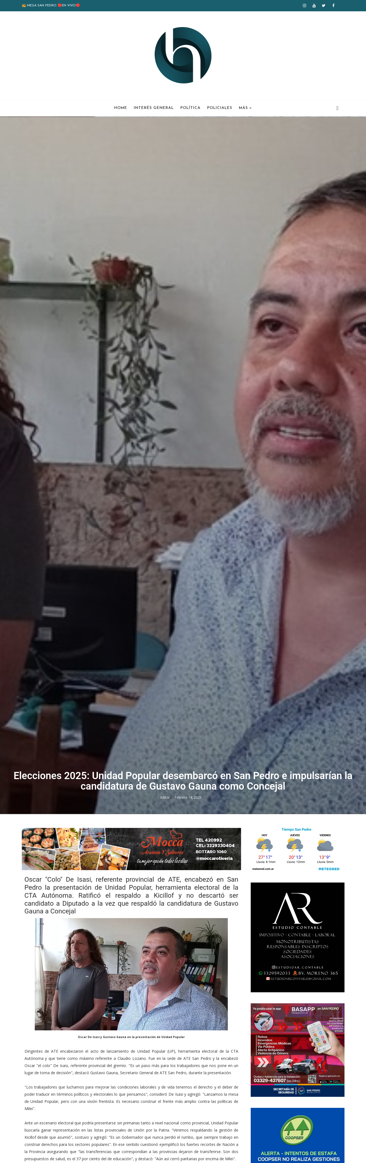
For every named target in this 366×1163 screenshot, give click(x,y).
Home (120, 108)
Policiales (219, 108)
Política (190, 108)
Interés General (154, 108)
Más (243, 108)
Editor (166, 797)
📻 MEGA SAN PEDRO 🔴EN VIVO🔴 (51, 5)
